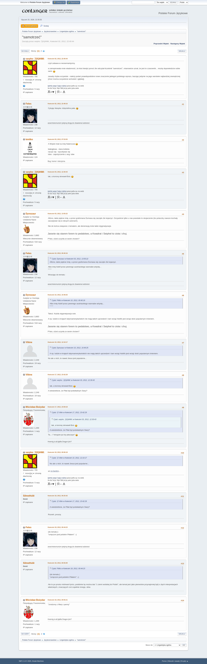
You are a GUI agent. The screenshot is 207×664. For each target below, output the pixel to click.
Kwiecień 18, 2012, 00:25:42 (58, 496)
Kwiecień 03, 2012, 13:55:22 (58, 213)
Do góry (25, 634)
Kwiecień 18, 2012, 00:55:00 (58, 563)
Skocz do (149, 645)
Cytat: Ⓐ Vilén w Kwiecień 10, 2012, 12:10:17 (69, 458)
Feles (28, 103)
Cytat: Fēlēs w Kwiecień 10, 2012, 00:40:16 (68, 300)
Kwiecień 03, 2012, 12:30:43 (58, 172)
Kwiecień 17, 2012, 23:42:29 (58, 374)
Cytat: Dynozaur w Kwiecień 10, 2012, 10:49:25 (70, 348)
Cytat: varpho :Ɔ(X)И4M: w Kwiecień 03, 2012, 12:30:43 (73, 380)
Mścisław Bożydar (35, 407)
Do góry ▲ (184, 661)
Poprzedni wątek (161, 44)
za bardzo (55, 471)
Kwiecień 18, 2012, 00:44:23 (58, 527)
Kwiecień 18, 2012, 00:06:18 (58, 452)
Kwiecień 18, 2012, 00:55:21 (58, 600)
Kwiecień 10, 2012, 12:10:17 (58, 342)
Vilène (29, 342)
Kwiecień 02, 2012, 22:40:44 (58, 58)
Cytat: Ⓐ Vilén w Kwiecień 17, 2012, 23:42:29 (69, 412)
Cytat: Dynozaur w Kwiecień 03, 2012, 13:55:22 (70, 259)
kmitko (29, 139)
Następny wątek (177, 44)
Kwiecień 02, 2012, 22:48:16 (58, 103)
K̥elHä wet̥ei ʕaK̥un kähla (57, 86)
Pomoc (164, 661)
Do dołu (25, 51)
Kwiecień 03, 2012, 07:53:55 (58, 139)
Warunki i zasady (174, 661)
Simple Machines (38, 661)
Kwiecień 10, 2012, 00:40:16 (58, 253)
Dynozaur (31, 213)
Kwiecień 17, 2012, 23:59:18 (58, 407)
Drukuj (182, 51)
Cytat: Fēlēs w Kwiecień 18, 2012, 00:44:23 (68, 569)
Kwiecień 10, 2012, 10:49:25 (58, 295)
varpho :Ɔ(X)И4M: (35, 59)
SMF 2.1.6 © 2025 (25, 661)
